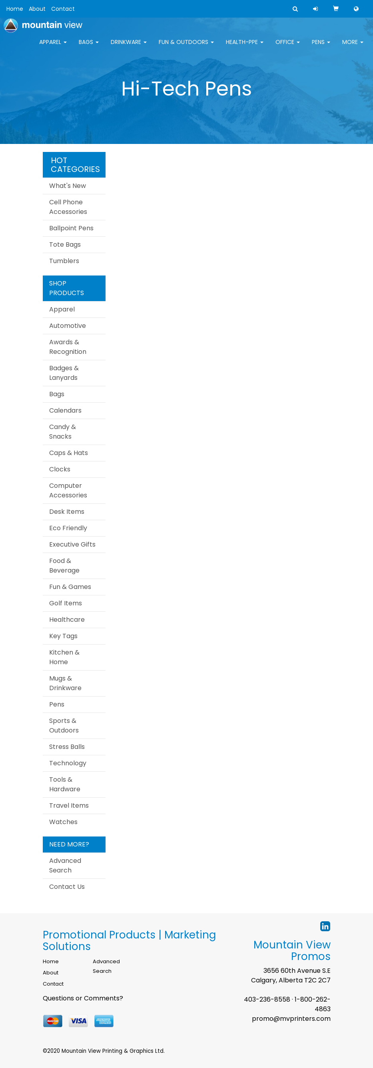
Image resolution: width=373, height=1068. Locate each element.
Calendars (65, 410)
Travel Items (69, 805)
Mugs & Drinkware (65, 683)
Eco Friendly (68, 528)
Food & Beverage (64, 565)
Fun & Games (70, 586)
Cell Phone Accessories (68, 207)
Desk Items (66, 511)
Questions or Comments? (83, 998)
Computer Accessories (68, 490)
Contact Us (67, 886)
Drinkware (129, 47)
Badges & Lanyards (64, 372)
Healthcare (67, 619)
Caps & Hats (68, 452)
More (352, 47)
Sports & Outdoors (64, 725)
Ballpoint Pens (71, 228)
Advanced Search (65, 865)
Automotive (67, 325)
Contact (63, 9)
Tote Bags (65, 244)
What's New (67, 185)
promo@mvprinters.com (291, 1018)
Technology (67, 763)
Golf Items (65, 603)
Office (287, 47)
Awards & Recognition (67, 346)
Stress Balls (67, 746)
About (37, 9)
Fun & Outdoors (186, 47)
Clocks (59, 469)
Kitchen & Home (64, 657)
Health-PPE (244, 47)
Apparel (53, 47)
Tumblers (64, 261)
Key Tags (63, 636)
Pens (321, 47)
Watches (63, 821)
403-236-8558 (267, 999)
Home (14, 9)
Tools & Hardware (64, 784)
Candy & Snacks (62, 431)
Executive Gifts (72, 544)
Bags (89, 47)
